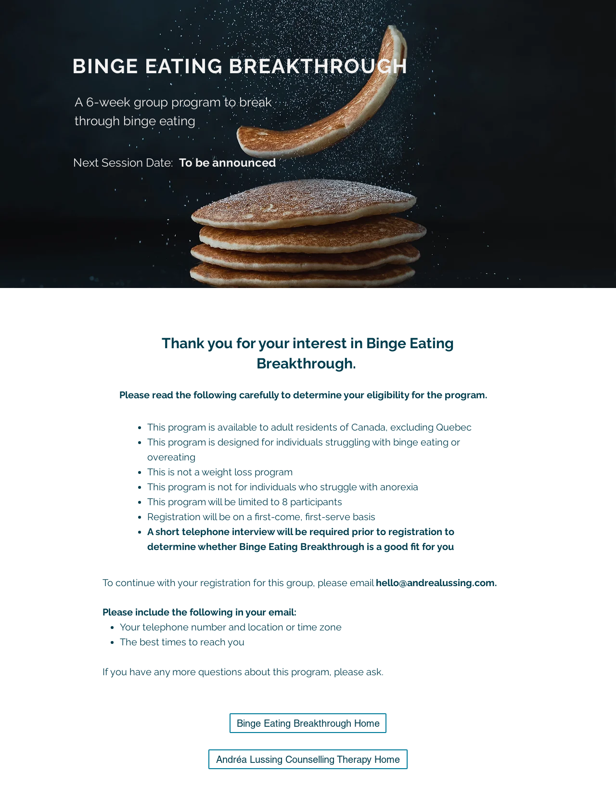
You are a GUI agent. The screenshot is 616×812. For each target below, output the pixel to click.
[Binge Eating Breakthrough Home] (308, 723)
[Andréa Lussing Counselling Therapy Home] (308, 759)
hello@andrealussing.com (435, 583)
